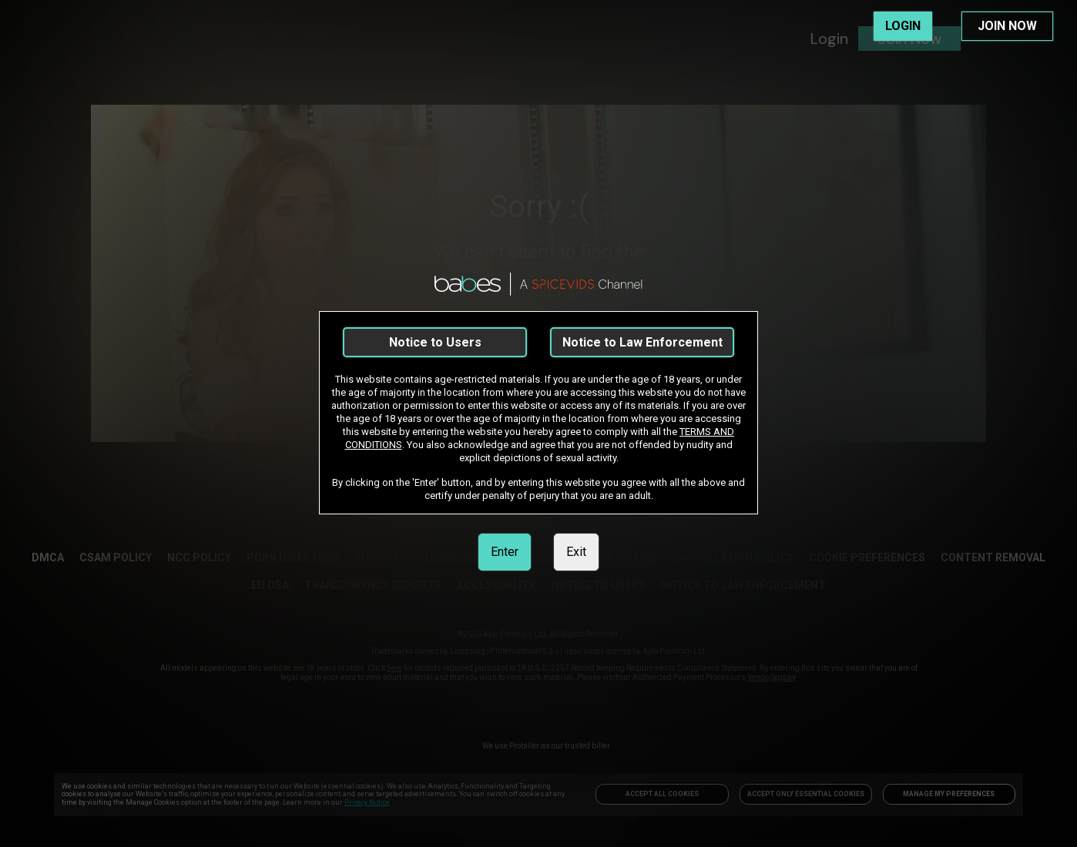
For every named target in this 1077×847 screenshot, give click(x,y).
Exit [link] (576, 551)
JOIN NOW (1007, 25)
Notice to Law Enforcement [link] (642, 342)
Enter (504, 551)
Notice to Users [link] (435, 342)
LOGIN (903, 25)
